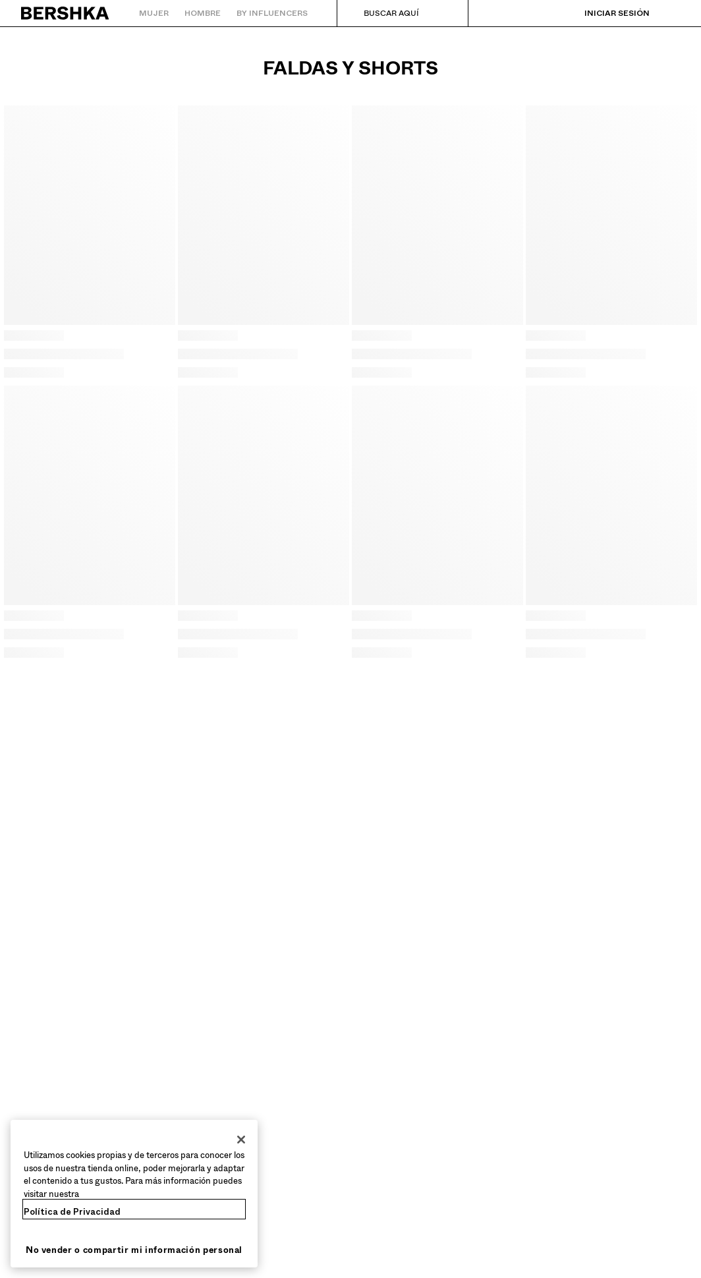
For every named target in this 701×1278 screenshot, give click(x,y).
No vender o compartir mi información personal (134, 1250)
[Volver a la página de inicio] (65, 13)
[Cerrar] (241, 1139)
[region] (134, 1193)
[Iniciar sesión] (604, 13)
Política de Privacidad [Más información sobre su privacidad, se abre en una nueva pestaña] (72, 1211)
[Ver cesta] (670, 13)
